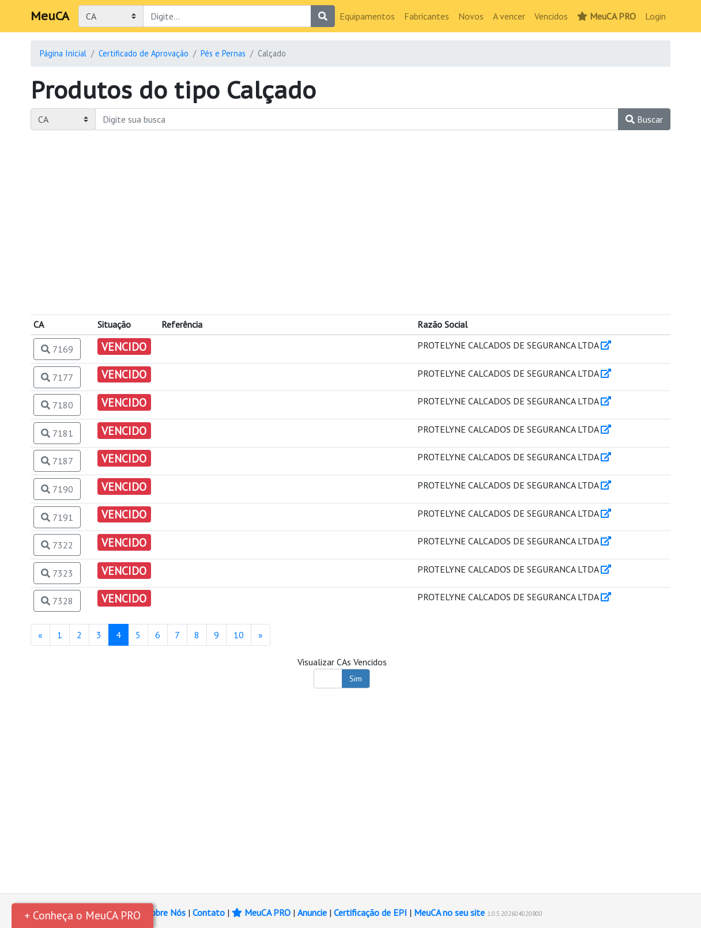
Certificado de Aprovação (144, 53)
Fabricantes (426, 16)
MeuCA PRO (606, 16)
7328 (57, 601)
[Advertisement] (350, 222)
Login (655, 16)
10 (238, 635)
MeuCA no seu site (449, 912)
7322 (57, 545)
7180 (57, 405)
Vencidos (551, 16)
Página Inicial (63, 53)
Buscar (644, 119)
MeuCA (50, 16)
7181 (57, 433)
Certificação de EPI (370, 912)
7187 (57, 461)
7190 (57, 489)
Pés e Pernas (223, 53)
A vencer (509, 16)
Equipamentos (367, 16)
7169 (57, 349)
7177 (57, 377)
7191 (57, 517)
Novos (471, 16)
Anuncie (312, 912)
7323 (57, 573)
